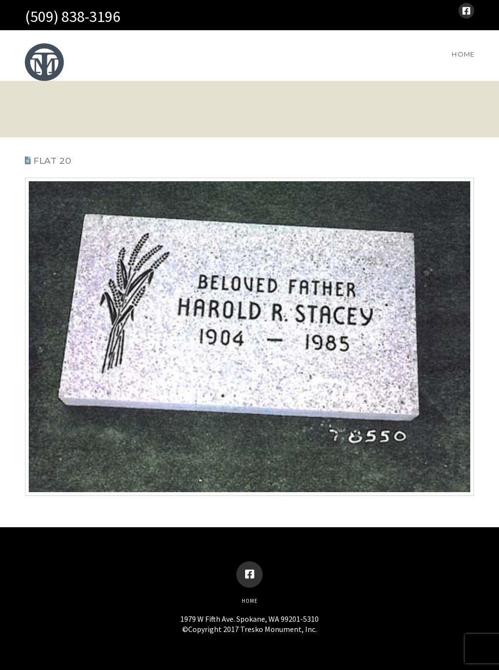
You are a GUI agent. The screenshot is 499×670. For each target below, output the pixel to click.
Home (250, 600)
